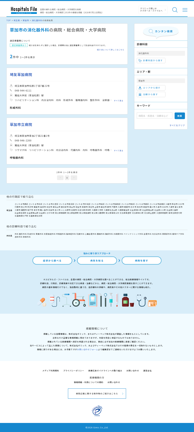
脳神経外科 (71, 234)
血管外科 (147, 234)
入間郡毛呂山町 (110, 210)
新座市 (146, 207)
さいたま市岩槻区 (157, 204)
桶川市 (152, 207)
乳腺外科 (80, 234)
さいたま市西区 (21, 204)
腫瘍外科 (101, 234)
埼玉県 (17, 20)
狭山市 (72, 207)
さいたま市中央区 (83, 204)
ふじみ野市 (66, 210)
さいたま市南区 (128, 204)
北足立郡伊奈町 (84, 210)
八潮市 (171, 207)
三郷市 (18, 210)
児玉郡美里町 (125, 213)
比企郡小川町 (160, 210)
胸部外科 (109, 234)
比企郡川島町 (172, 210)
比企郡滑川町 (136, 210)
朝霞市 (127, 207)
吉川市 (57, 210)
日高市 (51, 210)
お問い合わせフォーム (87, 349)
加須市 (43, 207)
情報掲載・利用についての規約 (88, 382)
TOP (8, 20)
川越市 (168, 204)
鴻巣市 (85, 207)
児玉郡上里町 (150, 213)
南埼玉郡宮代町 (175, 213)
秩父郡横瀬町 (61, 213)
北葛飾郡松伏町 (35, 215)
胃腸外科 (39, 234)
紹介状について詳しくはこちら (110, 49)
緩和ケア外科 (178, 234)
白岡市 (74, 210)
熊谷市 (175, 204)
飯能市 (37, 207)
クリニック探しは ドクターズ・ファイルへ (151, 9)
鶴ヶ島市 (44, 210)
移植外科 (27, 236)
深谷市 (91, 207)
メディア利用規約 (50, 370)
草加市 (26, 20)
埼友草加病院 (21, 74)
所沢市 (30, 207)
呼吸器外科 (61, 234)
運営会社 (147, 370)
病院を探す (141, 260)
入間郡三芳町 (97, 210)
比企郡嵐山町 (148, 210)
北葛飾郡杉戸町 (21, 215)
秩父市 (24, 207)
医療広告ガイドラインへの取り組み (105, 370)
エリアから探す (149, 87)
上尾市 (97, 207)
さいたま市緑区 (142, 204)
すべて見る (118, 100)
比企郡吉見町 (20, 213)
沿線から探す (148, 94)
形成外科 (31, 234)
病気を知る (97, 260)
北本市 (165, 207)
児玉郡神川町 (138, 213)
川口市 (181, 204)
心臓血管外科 (91, 234)
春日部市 (65, 207)
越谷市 (104, 207)
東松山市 (56, 207)
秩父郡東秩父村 (112, 213)
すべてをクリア (177, 125)
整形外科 (23, 234)
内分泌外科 (157, 234)
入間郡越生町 (123, 210)
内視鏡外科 (118, 234)
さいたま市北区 (35, 204)
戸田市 (114, 207)
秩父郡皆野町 (73, 213)
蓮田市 (24, 210)
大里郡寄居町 (162, 213)
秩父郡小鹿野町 (98, 213)
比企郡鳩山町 (32, 213)
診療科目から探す (151, 60)
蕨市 (109, 207)
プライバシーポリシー (73, 370)
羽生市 (78, 207)
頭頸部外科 (167, 234)
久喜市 (159, 207)
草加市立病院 (21, 124)
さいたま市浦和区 (113, 204)
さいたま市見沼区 (67, 204)
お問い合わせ (132, 370)
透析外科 (18, 236)
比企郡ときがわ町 (47, 213)
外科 (17, 234)
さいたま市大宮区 (51, 204)
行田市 (18, 207)
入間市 (121, 207)
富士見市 (179, 207)
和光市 (140, 207)
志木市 (133, 207)
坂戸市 (30, 210)
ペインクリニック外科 (133, 234)
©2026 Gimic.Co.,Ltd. (97, 427)
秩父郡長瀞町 (85, 213)
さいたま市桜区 (98, 204)
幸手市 (37, 210)
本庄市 (49, 207)
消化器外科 (37, 20)
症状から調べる (52, 260)
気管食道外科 (50, 234)
